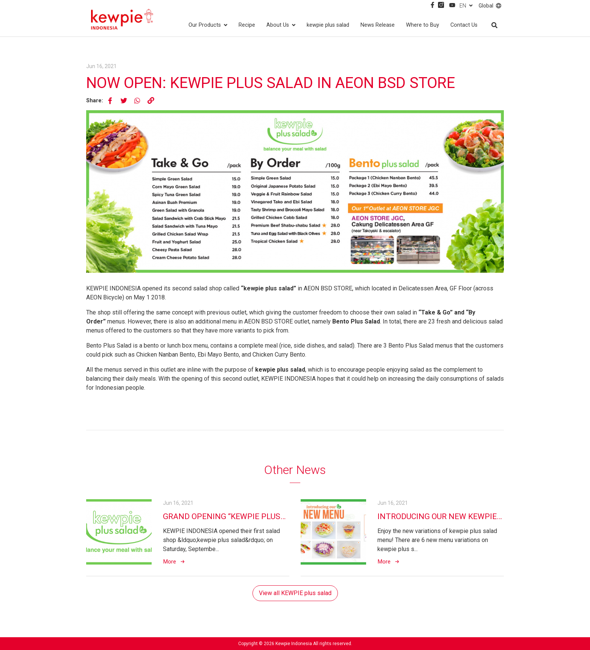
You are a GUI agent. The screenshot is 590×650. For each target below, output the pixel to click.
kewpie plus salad (328, 25)
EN (466, 6)
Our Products (208, 25)
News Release (377, 25)
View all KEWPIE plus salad (295, 593)
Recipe (247, 25)
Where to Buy (422, 25)
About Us (280, 25)
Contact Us (463, 25)
